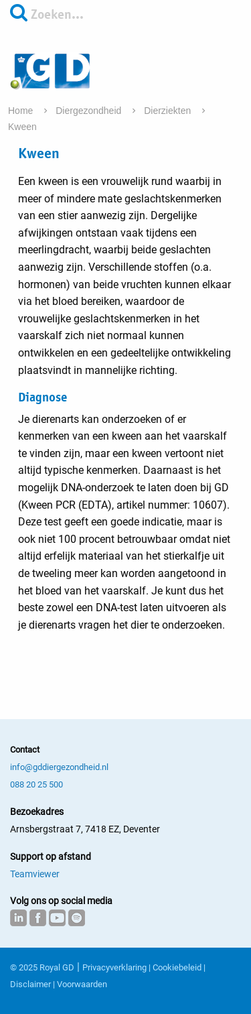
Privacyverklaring (114, 967)
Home (21, 110)
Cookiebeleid (177, 967)
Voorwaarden (82, 984)
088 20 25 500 (36, 784)
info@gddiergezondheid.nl (59, 767)
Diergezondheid (90, 110)
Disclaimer (30, 984)
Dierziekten (168, 110)
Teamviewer (35, 874)
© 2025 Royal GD (42, 967)
